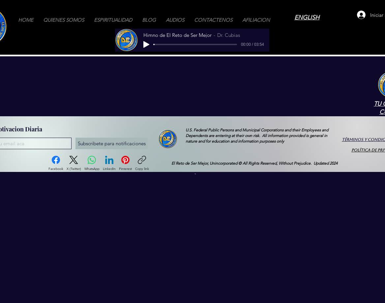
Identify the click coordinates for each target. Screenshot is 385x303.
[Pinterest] (125, 163)
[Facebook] (55, 163)
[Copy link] (142, 163)
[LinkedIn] (109, 163)
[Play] (146, 44)
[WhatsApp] (92, 163)
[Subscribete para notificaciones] (111, 143)
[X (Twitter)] (74, 163)
